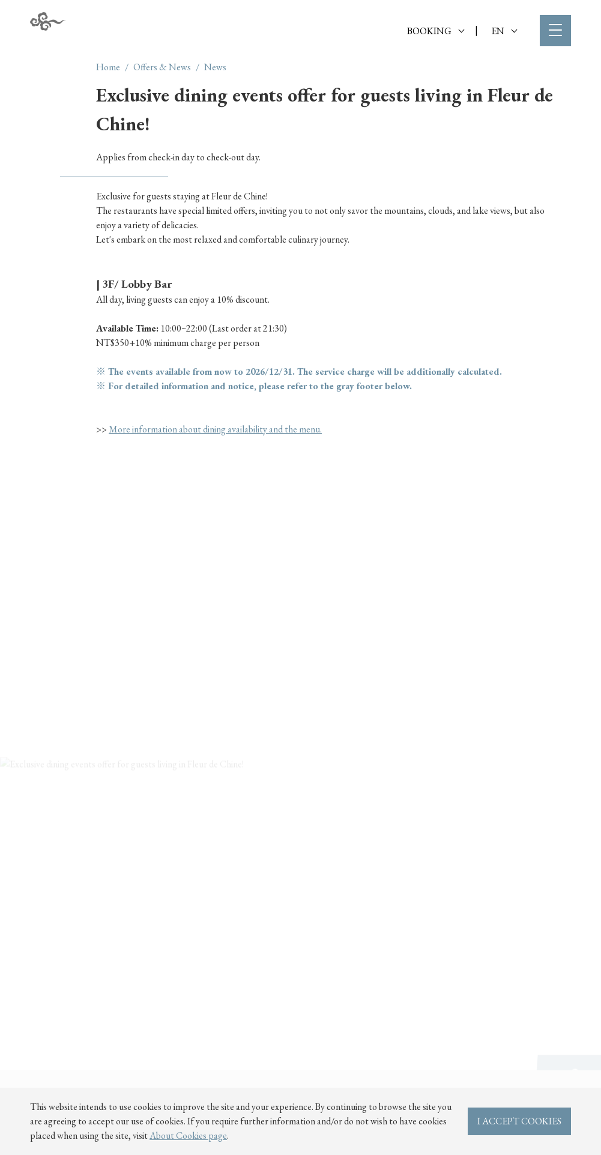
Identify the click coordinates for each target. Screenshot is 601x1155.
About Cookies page (188, 1135)
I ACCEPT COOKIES (519, 1121)
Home (108, 67)
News (215, 67)
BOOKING (435, 31)
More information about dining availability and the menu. (215, 429)
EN (504, 31)
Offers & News (162, 67)
